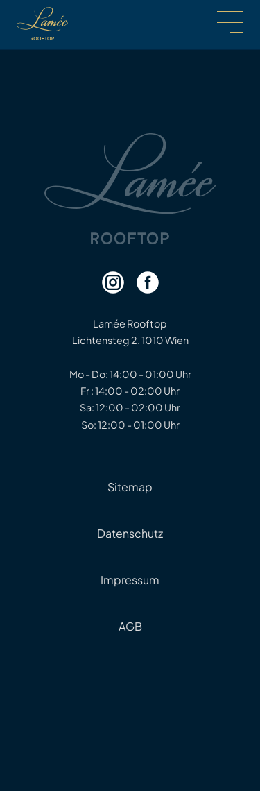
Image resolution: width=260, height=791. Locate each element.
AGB (130, 626)
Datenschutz (130, 533)
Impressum (130, 579)
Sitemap (130, 486)
